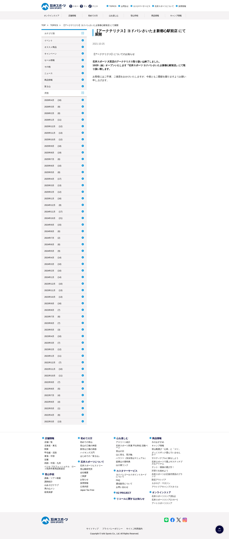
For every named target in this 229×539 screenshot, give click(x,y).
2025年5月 (49, 172)
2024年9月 (49, 225)
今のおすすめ (158, 442)
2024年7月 (49, 238)
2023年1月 (49, 356)
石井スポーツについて (164, 6)
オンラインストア (51, 15)
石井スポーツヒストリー (91, 465)
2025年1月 (49, 198)
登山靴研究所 (86, 469)
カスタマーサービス (141, 6)
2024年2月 (49, 271)
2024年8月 (49, 231)
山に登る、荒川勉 (124, 454)
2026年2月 (49, 113)
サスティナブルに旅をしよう (165, 458)
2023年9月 (49, 303)
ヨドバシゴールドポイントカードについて (131, 475)
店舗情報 (72, 15)
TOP (43, 25)
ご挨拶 (83, 476)
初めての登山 (86, 442)
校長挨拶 (48, 492)
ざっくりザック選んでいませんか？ (166, 453)
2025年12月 (49, 126)
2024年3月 (49, 264)
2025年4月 (49, 179)
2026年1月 (49, 120)
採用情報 (182, 6)
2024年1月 (49, 277)
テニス (95, 6)
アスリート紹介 (123, 442)
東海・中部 (49, 456)
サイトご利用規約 (134, 528)
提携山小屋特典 (123, 461)
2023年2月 (49, 349)
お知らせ (84, 479)
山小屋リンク (122, 465)
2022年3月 (49, 421)
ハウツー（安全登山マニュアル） (131, 458)
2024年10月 (49, 218)
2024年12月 (49, 205)
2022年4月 (49, 415)
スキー (76, 6)
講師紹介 (48, 481)
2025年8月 (49, 152)
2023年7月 (49, 316)
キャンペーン (50, 53)
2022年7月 (49, 395)
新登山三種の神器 (88, 449)
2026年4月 (49, 100)
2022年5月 (49, 408)
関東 (46, 449)
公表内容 (84, 486)
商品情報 (155, 15)
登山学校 (134, 15)
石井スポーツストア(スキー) (165, 499)
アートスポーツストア (162, 503)
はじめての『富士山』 (90, 456)
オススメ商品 (50, 47)
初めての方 (93, 15)
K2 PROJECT (123, 493)
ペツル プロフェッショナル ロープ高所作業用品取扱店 (60, 467)
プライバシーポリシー (112, 528)
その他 (47, 67)
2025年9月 (49, 146)
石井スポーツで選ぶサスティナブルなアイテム (167, 462)
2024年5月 (49, 251)
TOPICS (112, 6)
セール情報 (49, 60)
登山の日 (120, 451)
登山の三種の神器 (88, 445)
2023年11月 (49, 290)
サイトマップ (92, 528)
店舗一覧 (48, 442)
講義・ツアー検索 (52, 478)
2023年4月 (49, 336)
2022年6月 (49, 402)
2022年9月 (49, 382)
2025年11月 (49, 133)
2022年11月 (49, 369)
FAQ (118, 480)
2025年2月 (49, 192)
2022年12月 (49, 362)
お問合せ (125, 6)
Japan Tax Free (87, 490)
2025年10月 (49, 139)
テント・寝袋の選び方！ (163, 467)
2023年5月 (49, 330)
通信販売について (124, 483)
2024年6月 (49, 244)
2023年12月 (49, 284)
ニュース (48, 73)
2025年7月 (49, 159)
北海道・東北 (50, 445)
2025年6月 (49, 166)
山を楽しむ (113, 15)
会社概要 (84, 472)
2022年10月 (49, 375)
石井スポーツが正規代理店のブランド (167, 475)
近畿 (46, 459)
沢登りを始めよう (160, 470)
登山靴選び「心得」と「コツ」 (166, 449)
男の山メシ (49, 488)
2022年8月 (49, 389)
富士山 (47, 86)
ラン (85, 6)
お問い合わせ (122, 487)
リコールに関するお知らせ (130, 499)
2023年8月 (49, 310)
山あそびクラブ (51, 485)
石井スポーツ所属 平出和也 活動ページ (132, 446)
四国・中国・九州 (52, 463)
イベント (48, 40)
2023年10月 (49, 297)
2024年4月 (49, 257)
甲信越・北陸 (50, 452)
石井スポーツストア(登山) (164, 496)
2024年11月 (49, 211)
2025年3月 (49, 185)
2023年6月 (49, 323)
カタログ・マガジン (161, 483)
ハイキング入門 (87, 452)
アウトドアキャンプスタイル (165, 487)
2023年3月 (49, 343)
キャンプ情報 (176, 15)
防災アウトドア (159, 480)
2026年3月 (49, 107)
